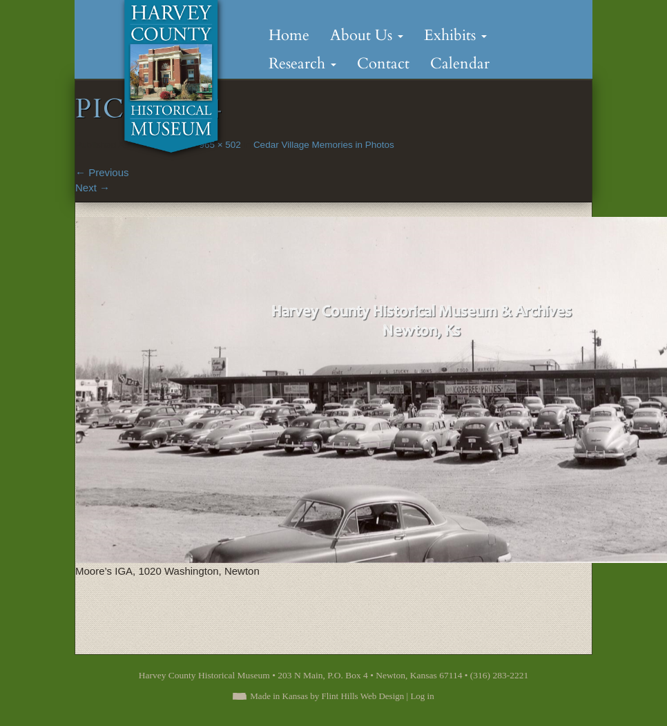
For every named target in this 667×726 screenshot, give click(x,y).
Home (289, 35)
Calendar (460, 63)
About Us (366, 35)
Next (92, 187)
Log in (422, 696)
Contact (383, 63)
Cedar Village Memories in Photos (323, 145)
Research (302, 63)
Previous (102, 172)
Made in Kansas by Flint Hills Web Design (327, 696)
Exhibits (455, 35)
